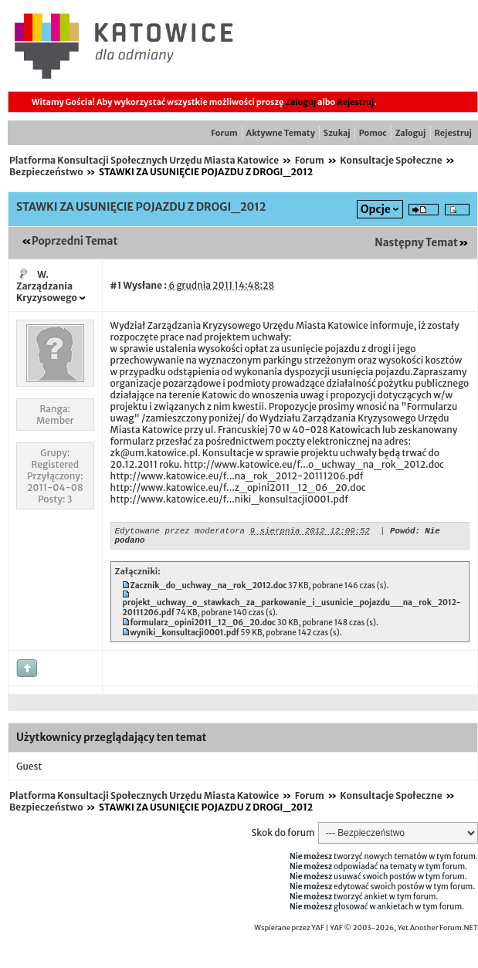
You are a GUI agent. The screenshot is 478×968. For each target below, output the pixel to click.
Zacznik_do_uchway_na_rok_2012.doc (208, 590)
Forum (224, 132)
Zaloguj (300, 101)
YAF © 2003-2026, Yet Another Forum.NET (404, 932)
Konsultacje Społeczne (391, 160)
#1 (116, 285)
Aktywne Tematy (280, 132)
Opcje (376, 209)
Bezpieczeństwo (46, 172)
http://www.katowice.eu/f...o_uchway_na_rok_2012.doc (314, 464)
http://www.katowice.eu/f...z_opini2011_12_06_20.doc (238, 487)
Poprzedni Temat (74, 241)
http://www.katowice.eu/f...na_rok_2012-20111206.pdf (237, 476)
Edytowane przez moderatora (180, 532)
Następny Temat (416, 242)
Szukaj (337, 132)
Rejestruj (355, 101)
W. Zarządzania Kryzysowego (46, 286)
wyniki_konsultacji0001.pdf (184, 637)
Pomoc (373, 132)
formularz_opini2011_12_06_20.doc (203, 627)
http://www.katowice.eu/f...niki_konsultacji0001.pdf (229, 499)
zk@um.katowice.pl (154, 453)
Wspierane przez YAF (289, 932)
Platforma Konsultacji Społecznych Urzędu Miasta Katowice (144, 160)
